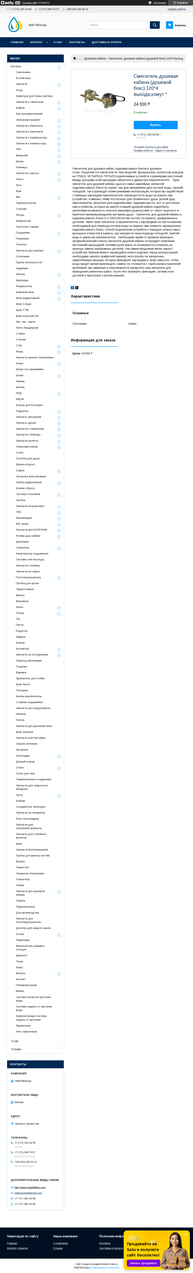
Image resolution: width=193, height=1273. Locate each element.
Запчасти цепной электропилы (35, 357)
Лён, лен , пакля (25, 321)
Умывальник (23, 1025)
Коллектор (22, 648)
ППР (18, 149)
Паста (19, 624)
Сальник (21, 208)
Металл (20, 973)
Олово (20, 612)
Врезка (20, 861)
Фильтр (20, 274)
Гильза (20, 719)
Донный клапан (25, 761)
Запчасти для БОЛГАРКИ (31, 529)
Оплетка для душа (28, 458)
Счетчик (21, 339)
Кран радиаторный (27, 297)
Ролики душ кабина (28, 535)
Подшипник (23, 232)
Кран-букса (23, 684)
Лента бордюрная (27, 327)
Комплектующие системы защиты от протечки (31, 1018)
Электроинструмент (28, 119)
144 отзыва (159, 2)
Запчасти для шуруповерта (33, 708)
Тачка (19, 961)
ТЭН (18, 511)
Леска (19, 607)
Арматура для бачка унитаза (34, 96)
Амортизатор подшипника (32, 553)
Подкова (21, 666)
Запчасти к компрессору (31, 143)
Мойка (20, 990)
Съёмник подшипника (29, 702)
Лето (19, 185)
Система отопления (28, 494)
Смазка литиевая (26, 743)
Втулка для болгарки (29, 405)
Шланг (20, 375)
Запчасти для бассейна (30, 737)
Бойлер (20, 800)
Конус (19, 967)
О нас (58, 42)
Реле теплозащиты (27, 818)
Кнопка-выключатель (29, 696)
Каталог (36, 42)
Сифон (20, 470)
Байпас (20, 107)
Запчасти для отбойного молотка (31, 836)
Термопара (23, 940)
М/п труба (22, 523)
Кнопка (20, 387)
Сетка (19, 452)
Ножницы (21, 167)
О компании (60, 1243)
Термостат (22, 867)
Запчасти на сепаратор (30, 812)
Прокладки (23, 755)
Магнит (20, 595)
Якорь (19, 351)
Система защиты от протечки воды (34, 1008)
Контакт (20, 979)
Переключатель (25, 906)
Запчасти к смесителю (30, 101)
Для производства (27, 912)
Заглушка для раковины (31, 476)
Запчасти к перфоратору (31, 137)
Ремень (20, 381)
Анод (19, 90)
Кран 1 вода (23, 303)
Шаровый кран (25, 292)
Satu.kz (114, 1264)
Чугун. (19, 794)
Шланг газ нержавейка (30, 369)
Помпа (20, 885)
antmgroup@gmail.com (28, 1192)
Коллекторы (23, 78)
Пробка (20, 500)
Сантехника (23, 72)
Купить (155, 125)
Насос (20, 179)
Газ (18, 618)
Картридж (22, 280)
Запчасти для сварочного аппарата (32, 787)
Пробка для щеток (27, 583)
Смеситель (22, 547)
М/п (18, 196)
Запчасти (21, 83)
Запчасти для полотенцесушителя (28, 920)
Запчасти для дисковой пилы (34, 726)
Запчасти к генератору (30, 428)
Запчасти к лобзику (28, 565)
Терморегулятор (26, 202)
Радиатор (22, 411)
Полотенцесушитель (28, 577)
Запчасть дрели (26, 422)
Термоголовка (24, 589)
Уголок (20, 934)
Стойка (20, 333)
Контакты (77, 42)
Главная (17, 42)
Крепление (22, 541)
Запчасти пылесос (27, 440)
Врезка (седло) (25, 464)
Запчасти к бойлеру (28, 434)
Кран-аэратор (24, 731)
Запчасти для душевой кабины (30, 893)
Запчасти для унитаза (29, 250)
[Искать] (155, 25)
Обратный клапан (27, 446)
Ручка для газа (25, 773)
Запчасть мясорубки (28, 416)
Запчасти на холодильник (32, 654)
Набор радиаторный (29, 482)
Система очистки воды (30, 559)
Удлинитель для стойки (30, 678)
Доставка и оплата (107, 42)
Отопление (22, 256)
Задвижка (22, 268)
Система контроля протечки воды (33, 999)
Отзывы (16, 1049)
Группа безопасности (29, 262)
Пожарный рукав (26, 985)
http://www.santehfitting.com (30, 1187)
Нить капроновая (26, 1031)
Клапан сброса (25, 488)
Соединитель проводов (30, 806)
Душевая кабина (95, 58)
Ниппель (21, 713)
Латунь (20, 214)
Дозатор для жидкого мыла (33, 927)
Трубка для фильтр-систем (32, 855)
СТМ (19, 345)
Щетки (19, 161)
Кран (19, 843)
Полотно (21, 244)
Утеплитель (23, 879)
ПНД (18, 393)
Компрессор (23, 220)
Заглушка (22, 749)
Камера (20, 636)
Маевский (22, 155)
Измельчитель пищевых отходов (30, 947)
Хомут (20, 363)
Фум (18, 191)
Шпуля (20, 398)
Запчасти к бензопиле (29, 131)
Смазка (20, 900)
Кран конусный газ (27, 315)
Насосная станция (27, 226)
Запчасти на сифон (28, 571)
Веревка (21, 672)
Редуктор (22, 630)
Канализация (24, 517)
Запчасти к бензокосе (29, 125)
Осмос (20, 767)
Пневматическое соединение (33, 779)
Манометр (22, 601)
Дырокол (21, 955)
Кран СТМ (22, 310)
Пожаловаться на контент (105, 1267)
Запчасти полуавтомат (30, 506)
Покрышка (22, 238)
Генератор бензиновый (30, 873)
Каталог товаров (17, 1248)
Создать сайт (29, 2)
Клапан (20, 642)
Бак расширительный (29, 113)
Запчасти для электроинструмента (28, 826)
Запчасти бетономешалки (32, 849)
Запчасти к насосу (27, 173)
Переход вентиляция (29, 660)
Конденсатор (24, 286)
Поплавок (22, 690)
